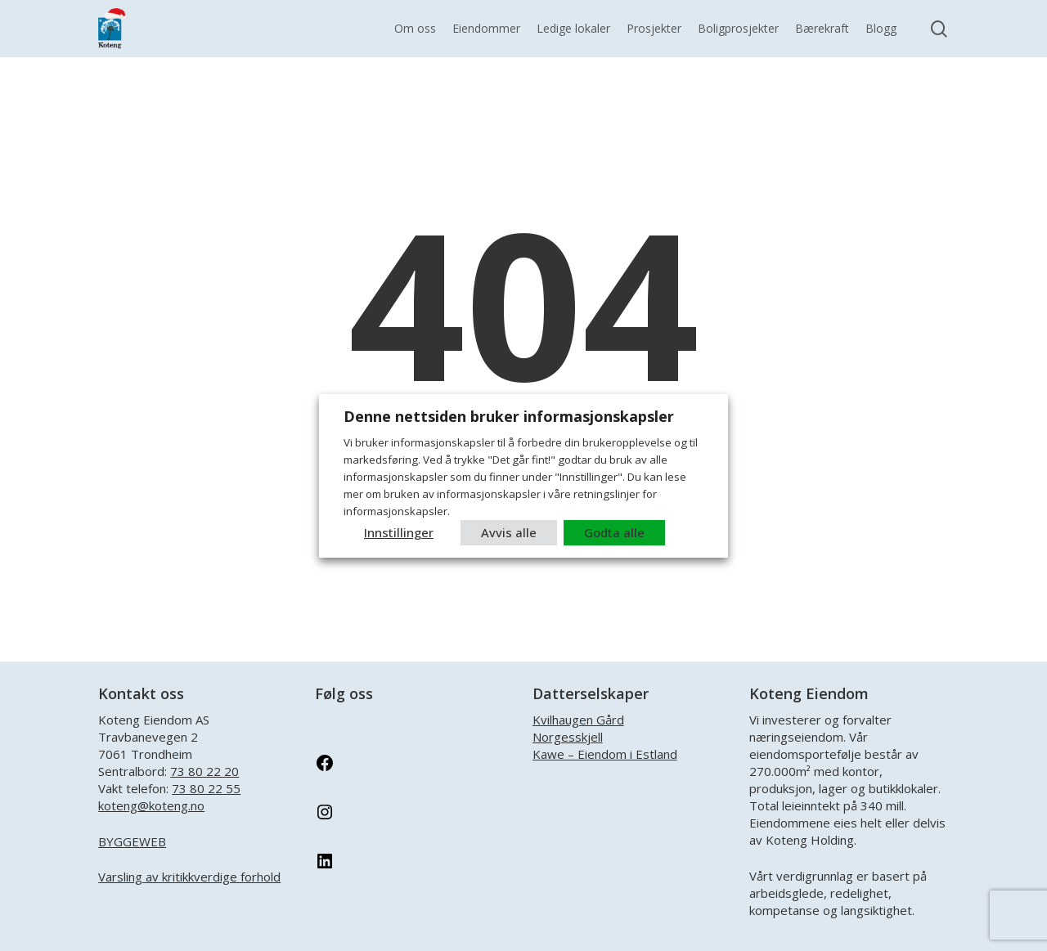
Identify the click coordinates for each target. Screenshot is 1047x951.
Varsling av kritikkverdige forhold (189, 876)
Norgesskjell (567, 737)
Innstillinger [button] (399, 532)
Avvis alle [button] (509, 532)
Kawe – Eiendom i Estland (604, 754)
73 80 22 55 (206, 788)
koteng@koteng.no (151, 805)
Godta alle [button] (614, 532)
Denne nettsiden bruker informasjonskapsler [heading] (509, 416)
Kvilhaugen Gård (578, 719)
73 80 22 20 (204, 771)
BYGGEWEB (132, 841)
